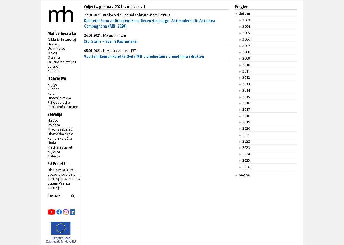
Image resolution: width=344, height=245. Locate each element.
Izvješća (54, 124)
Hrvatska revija (59, 97)
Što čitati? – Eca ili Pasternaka (110, 41)
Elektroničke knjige (63, 106)
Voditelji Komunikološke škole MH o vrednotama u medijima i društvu (144, 56)
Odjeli (52, 53)
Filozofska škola (60, 133)
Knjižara (54, 151)
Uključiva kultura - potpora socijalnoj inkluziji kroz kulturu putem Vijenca (64, 176)
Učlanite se (56, 48)
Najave (53, 120)
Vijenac (53, 89)
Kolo (51, 93)
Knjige (52, 84)
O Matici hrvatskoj (62, 39)
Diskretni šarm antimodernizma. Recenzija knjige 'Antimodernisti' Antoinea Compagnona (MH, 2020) (149, 23)
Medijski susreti (60, 147)
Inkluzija (54, 187)
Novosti (54, 44)
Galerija (54, 156)
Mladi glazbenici (60, 129)
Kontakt (54, 70)
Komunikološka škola (60, 140)
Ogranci (54, 57)
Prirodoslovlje (59, 102)
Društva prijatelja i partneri (62, 64)
